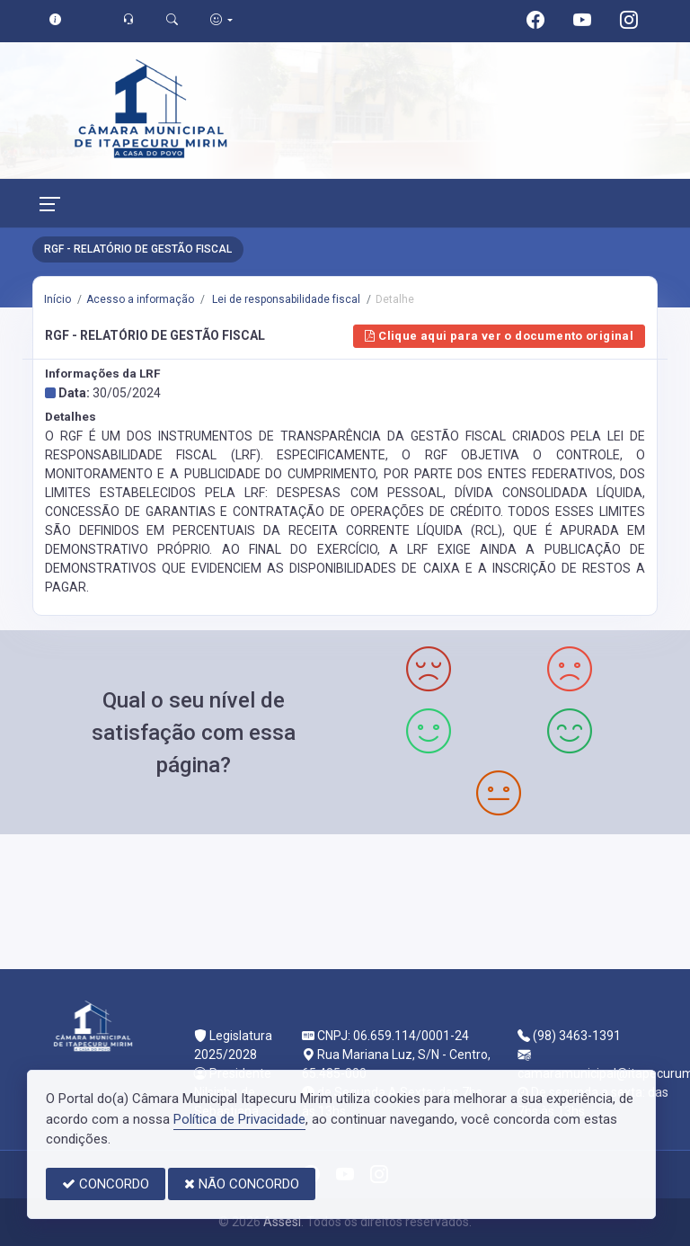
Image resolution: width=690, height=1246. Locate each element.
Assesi (282, 1222)
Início (57, 299)
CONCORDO (105, 1184)
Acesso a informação (140, 299)
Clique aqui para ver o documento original (499, 336)
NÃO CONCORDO (241, 1184)
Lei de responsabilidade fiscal (284, 299)
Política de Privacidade (239, 1119)
